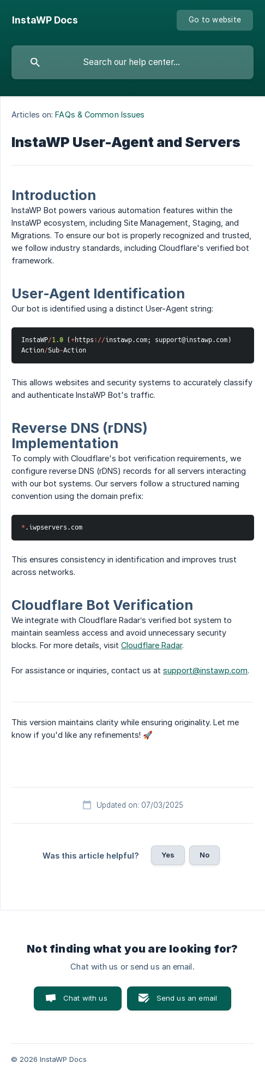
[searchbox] (132, 62)
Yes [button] (167, 854)
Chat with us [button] (85, 998)
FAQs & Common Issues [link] (99, 114)
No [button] (204, 854)
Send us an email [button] (186, 998)
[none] (45, 20)
